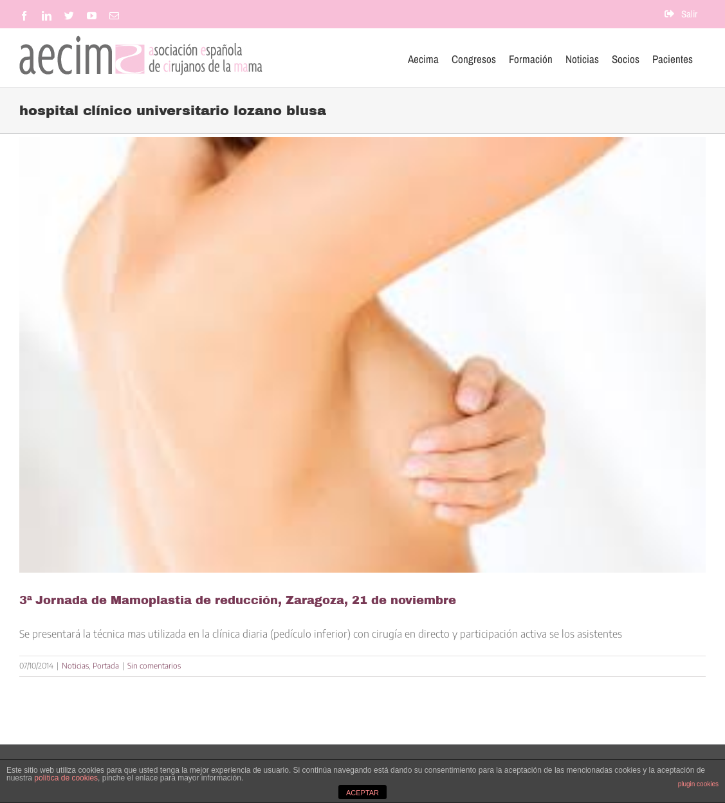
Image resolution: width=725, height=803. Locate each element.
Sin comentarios (154, 665)
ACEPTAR (362, 793)
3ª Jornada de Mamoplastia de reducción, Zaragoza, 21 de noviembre (237, 600)
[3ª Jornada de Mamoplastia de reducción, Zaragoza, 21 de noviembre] (362, 355)
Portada (106, 665)
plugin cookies (698, 784)
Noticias (75, 665)
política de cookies (66, 777)
